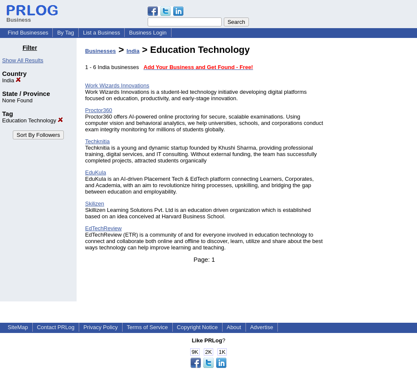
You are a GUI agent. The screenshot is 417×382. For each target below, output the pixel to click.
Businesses (100, 51)
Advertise (261, 327)
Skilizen (94, 203)
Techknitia (97, 141)
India (11, 80)
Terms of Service (147, 327)
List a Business (101, 32)
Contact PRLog (55, 327)
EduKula (95, 172)
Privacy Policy (100, 327)
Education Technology (32, 120)
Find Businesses (28, 32)
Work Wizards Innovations (117, 85)
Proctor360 (98, 110)
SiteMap (18, 327)
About (234, 327)
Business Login (147, 32)
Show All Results (22, 60)
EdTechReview (103, 228)
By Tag (65, 32)
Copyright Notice (197, 327)
